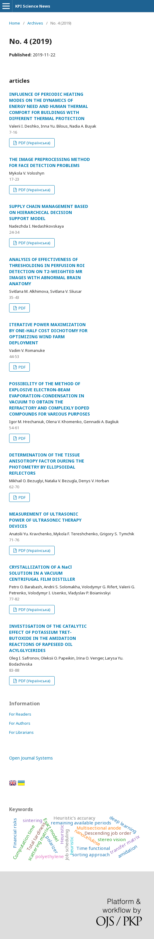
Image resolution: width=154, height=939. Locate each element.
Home (14, 23)
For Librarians (21, 732)
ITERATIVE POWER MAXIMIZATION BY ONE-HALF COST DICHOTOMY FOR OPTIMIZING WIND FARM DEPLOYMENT (48, 334)
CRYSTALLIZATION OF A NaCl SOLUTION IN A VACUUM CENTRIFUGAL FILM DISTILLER (42, 573)
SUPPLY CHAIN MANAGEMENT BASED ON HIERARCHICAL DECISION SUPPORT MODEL (48, 212)
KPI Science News (32, 6)
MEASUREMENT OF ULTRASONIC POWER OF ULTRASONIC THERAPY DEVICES (45, 520)
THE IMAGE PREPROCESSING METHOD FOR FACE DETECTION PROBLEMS (49, 162)
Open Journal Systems (31, 758)
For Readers (20, 714)
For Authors (19, 723)
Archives (35, 23)
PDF (22, 308)
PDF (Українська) (34, 142)
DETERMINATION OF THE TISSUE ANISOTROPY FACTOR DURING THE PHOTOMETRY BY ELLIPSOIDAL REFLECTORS (46, 464)
